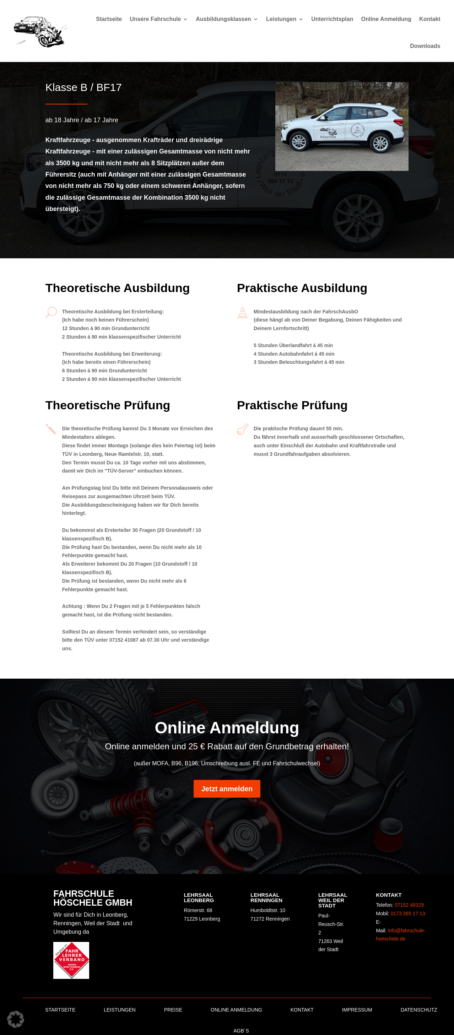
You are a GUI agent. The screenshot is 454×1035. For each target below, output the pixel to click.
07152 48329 (409, 905)
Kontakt (430, 19)
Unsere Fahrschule (155, 19)
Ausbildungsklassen (223, 19)
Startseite (109, 19)
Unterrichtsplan (332, 19)
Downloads (425, 46)
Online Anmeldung (386, 19)
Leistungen (281, 19)
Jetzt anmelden (227, 789)
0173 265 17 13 (408, 913)
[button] (15, 1019)
